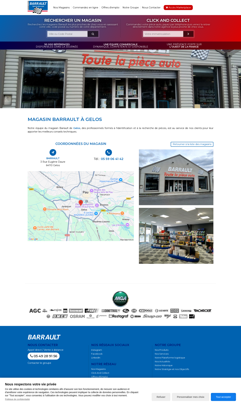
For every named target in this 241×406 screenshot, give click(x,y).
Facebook (96, 354)
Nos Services (162, 354)
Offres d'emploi (110, 7)
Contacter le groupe (39, 362)
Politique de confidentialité (17, 399)
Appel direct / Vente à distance (45, 349)
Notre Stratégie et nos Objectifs (172, 369)
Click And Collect (100, 373)
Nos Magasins (61, 7)
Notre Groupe (131, 7)
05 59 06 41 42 (112, 159)
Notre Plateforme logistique (170, 357)
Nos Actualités (162, 361)
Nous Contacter (151, 7)
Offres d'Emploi (99, 377)
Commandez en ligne (85, 7)
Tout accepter (223, 396)
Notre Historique (164, 365)
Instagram (96, 350)
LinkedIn (95, 357)
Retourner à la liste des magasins (192, 144)
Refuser (161, 396)
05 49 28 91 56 (43, 356)
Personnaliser (190, 396)
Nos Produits (161, 350)
